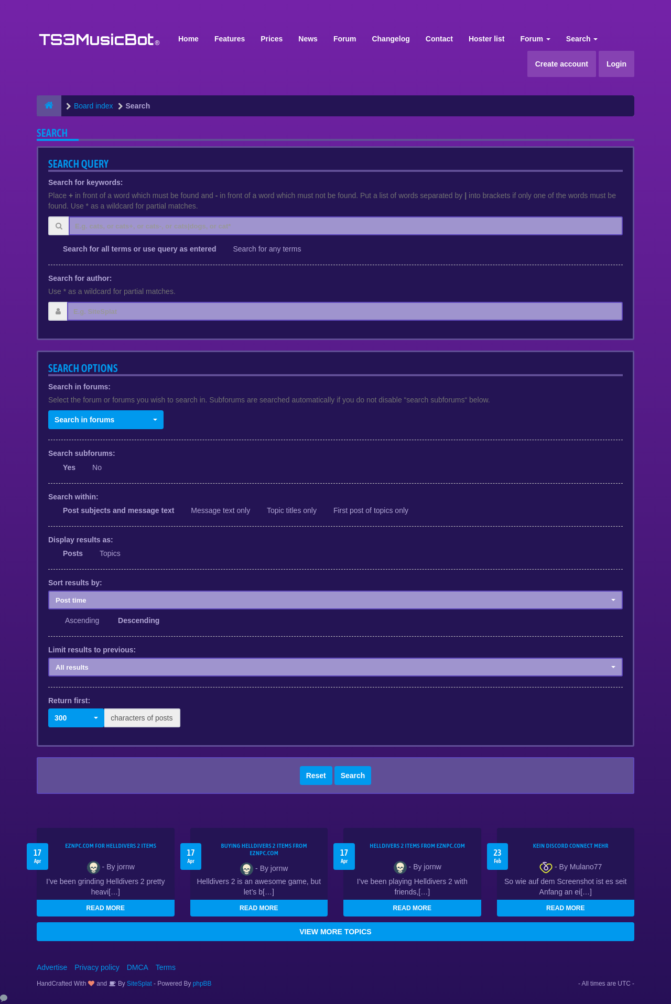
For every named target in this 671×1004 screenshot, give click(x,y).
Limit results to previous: (92, 650)
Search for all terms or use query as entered (140, 249)
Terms (166, 967)
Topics (110, 553)
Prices (272, 39)
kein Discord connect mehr (571, 845)
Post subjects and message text (118, 510)
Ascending (82, 620)
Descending (138, 620)
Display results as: (80, 540)
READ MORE (105, 908)
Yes (69, 467)
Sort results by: (75, 583)
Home (188, 39)
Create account (561, 64)
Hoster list (486, 39)
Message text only (220, 510)
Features (229, 39)
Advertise (52, 967)
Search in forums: (79, 387)
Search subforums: (81, 453)
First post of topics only (370, 510)
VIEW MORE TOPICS (335, 931)
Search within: (73, 497)
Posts (73, 553)
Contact (439, 39)
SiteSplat (138, 983)
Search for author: (80, 278)
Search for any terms (267, 249)
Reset (316, 775)
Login (616, 64)
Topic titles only (292, 510)
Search (582, 39)
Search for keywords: (85, 182)
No (97, 467)
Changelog (390, 39)
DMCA (137, 967)
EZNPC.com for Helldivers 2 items (110, 845)
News (308, 39)
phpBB (202, 983)
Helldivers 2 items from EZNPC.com (417, 845)
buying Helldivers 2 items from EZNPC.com (264, 849)
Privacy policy (97, 967)
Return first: (69, 700)
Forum (344, 39)
